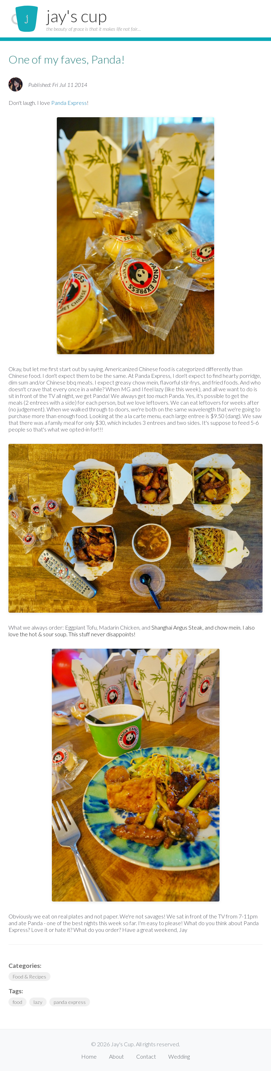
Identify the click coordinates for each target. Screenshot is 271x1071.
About (116, 1056)
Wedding (179, 1056)
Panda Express (69, 102)
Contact (146, 1056)
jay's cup (76, 16)
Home (89, 1056)
